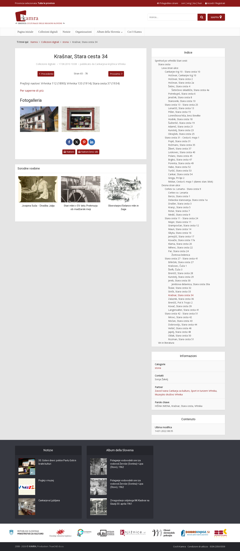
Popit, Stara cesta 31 (179, 141)
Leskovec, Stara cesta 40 (181, 152)
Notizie (66, 31)
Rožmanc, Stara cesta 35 (181, 144)
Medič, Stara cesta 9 (179, 214)
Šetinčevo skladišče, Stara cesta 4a (190, 90)
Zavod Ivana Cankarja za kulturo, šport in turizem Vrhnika (185, 390)
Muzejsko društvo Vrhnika (169, 394)
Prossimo (115, 73)
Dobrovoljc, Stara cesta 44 (182, 324)
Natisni (69, 151)
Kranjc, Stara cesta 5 (179, 207)
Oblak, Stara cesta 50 (179, 335)
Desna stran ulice (171, 185)
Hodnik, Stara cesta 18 (180, 119)
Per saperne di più (32, 90)
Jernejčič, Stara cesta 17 (181, 236)
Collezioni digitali (48, 31)
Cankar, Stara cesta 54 (180, 174)
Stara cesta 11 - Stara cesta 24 (181, 218)
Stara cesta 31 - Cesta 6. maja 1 (182, 137)
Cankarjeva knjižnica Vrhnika (110, 64)
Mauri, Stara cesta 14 (179, 229)
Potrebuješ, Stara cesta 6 (182, 93)
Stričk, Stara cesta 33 (179, 291)
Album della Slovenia (108, 31)
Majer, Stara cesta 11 (179, 222)
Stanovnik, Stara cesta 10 (182, 101)
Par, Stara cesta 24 (178, 251)
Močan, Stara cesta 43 (180, 320)
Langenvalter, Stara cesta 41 (183, 309)
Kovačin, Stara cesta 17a (181, 240)
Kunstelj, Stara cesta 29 (181, 276)
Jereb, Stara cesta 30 (179, 280)
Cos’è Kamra (135, 31)
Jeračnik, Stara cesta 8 (180, 97)
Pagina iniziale (25, 31)
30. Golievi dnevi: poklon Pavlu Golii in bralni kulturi (57, 462)
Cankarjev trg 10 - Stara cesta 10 (182, 71)
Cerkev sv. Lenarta (178, 192)
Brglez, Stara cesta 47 (180, 159)
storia (158, 368)
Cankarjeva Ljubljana (49, 500)
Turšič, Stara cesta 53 (180, 170)
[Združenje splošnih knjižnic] (220, 533)
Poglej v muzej (46, 480)
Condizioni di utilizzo (198, 546)
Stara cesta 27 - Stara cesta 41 (181, 258)
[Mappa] (216, 17)
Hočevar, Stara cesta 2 (180, 79)
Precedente (47, 73)
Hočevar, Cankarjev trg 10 (182, 75)
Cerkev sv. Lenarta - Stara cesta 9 (183, 189)
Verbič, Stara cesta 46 (180, 328)
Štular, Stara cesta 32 (179, 287)
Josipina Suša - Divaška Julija (38, 205)
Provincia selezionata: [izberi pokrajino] (35, 3)
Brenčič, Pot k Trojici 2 (180, 302)
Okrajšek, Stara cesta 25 (181, 133)
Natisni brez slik (88, 151)
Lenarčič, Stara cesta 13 (181, 108)
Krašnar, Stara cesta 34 (180, 295)
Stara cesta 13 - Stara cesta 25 (181, 104)
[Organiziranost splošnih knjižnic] (60, 533)
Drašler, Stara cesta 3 (180, 203)
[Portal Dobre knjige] (195, 533)
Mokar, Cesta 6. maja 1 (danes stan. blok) (190, 181)
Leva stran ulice (170, 68)
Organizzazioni (84, 31)
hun (200, 3)
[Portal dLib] (106, 533)
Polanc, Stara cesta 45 (180, 155)
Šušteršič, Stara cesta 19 (181, 122)
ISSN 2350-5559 (217, 546)
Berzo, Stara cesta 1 (179, 196)
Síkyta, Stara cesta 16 (179, 232)
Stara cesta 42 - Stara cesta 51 (181, 313)
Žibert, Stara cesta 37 (179, 148)
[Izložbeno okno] (81, 119)
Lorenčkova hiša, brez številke (184, 115)
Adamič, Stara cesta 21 (180, 126)
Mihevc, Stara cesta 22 (180, 247)
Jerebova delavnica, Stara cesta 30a (191, 284)
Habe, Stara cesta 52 (179, 166)
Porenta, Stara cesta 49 (181, 163)
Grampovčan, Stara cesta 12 (183, 225)
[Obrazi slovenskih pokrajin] (163, 533)
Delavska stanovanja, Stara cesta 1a (188, 200)
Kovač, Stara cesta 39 (180, 306)
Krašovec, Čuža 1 (177, 265)
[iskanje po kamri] (173, 17)
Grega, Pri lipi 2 (176, 177)
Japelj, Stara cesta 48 (179, 331)
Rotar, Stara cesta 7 (179, 211)
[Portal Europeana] (84, 533)
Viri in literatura (166, 342)
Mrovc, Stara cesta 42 (180, 317)
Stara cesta (164, 64)
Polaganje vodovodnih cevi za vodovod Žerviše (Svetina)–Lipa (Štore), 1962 (126, 464)
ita (194, 3)
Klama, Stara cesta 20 (180, 243)
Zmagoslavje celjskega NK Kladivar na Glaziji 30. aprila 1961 (128, 502)
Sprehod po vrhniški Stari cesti (171, 60)
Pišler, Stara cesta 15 (179, 111)
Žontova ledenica (181, 254)
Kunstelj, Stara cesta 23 (181, 130)
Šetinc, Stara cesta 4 (179, 86)
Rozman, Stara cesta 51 (181, 339)
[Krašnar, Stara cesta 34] (39, 119)
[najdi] (202, 17)
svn (183, 3)
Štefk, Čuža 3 (175, 269)
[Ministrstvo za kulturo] (26, 532)
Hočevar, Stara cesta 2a (181, 82)
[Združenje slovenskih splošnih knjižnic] (133, 533)
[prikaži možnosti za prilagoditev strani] (167, 3)
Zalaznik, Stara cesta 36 (181, 298)
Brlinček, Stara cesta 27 (181, 262)
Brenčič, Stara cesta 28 (180, 273)
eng (189, 3)
